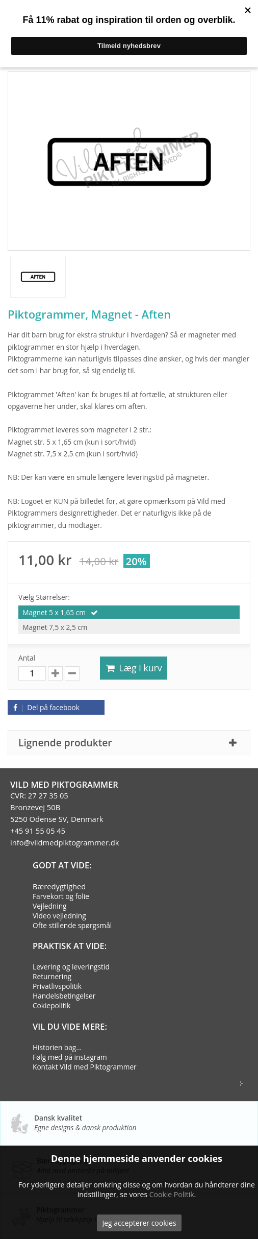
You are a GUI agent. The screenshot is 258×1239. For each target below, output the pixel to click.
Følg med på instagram (70, 1057)
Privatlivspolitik (57, 986)
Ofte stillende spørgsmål (72, 925)
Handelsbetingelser (64, 996)
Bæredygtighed (59, 886)
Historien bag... (57, 1047)
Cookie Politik (171, 1194)
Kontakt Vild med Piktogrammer (85, 1067)
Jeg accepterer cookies (139, 1223)
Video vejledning (59, 915)
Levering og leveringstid (71, 966)
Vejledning (50, 906)
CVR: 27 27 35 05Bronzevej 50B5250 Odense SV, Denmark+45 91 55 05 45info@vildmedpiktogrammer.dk (64, 818)
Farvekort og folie (61, 896)
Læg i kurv (133, 668)
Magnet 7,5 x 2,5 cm (54, 627)
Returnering (52, 976)
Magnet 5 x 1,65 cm (54, 612)
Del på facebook (45, 707)
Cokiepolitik (51, 1005)
